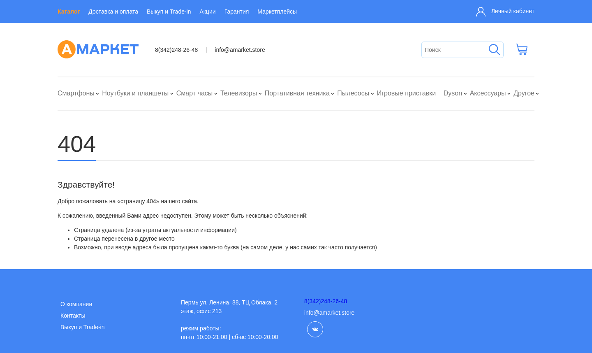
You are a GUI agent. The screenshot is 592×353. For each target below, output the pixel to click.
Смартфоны (76, 93)
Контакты (72, 315)
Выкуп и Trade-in (169, 11)
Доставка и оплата (113, 11)
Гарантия (236, 11)
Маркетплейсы (277, 11)
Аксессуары (488, 93)
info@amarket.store (240, 50)
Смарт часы (194, 93)
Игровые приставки (406, 93)
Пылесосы (353, 93)
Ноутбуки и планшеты (135, 93)
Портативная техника (297, 93)
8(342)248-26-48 (176, 50)
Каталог (69, 11)
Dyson (453, 93)
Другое (523, 93)
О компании (76, 304)
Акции (208, 11)
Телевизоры (238, 93)
